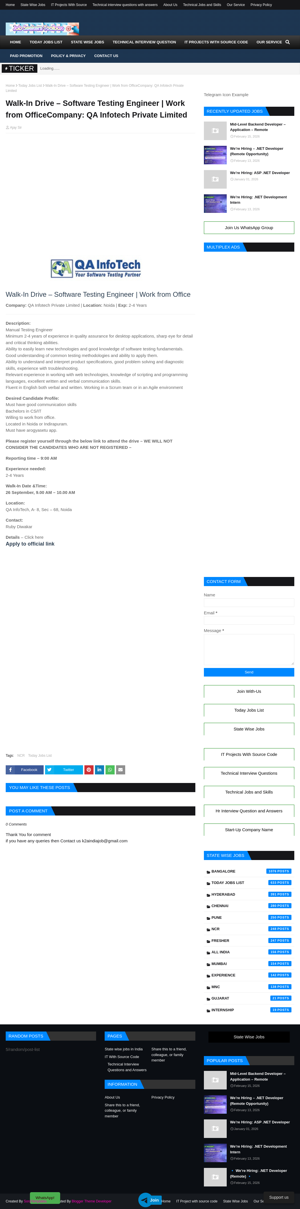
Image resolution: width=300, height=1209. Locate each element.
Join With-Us (249, 691)
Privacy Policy (261, 5)
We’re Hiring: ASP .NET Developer (260, 173)
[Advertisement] (100, 148)
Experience (251, 975)
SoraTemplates (35, 1201)
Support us (279, 1197)
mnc (251, 986)
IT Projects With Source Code (249, 754)
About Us (170, 5)
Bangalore (251, 871)
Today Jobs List (30, 86)
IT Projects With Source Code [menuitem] (216, 42)
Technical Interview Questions (249, 773)
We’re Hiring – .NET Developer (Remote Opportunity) (256, 151)
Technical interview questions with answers (125, 5)
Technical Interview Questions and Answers (127, 1067)
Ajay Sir (16, 128)
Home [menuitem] (15, 42)
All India (251, 951)
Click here (34, 537)
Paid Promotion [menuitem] (26, 56)
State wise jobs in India (124, 1049)
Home (10, 5)
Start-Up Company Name (249, 829)
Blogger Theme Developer (92, 1201)
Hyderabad (251, 894)
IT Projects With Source (69, 5)
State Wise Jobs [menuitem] (87, 42)
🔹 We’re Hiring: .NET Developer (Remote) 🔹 (258, 1173)
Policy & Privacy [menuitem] (68, 56)
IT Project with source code (197, 1201)
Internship (251, 1009)
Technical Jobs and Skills (202, 5)
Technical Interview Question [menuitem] (144, 42)
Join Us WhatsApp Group (249, 227)
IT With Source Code (122, 1057)
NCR (21, 756)
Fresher (251, 940)
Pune (251, 917)
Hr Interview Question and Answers (249, 810)
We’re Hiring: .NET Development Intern (258, 200)
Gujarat (251, 998)
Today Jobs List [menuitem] (46, 42)
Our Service (236, 5)
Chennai (251, 905)
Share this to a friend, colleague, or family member (169, 1054)
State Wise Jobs (33, 5)
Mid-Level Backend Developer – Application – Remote (258, 127)
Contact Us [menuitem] (106, 56)
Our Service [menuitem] (269, 42)
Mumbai (251, 963)
